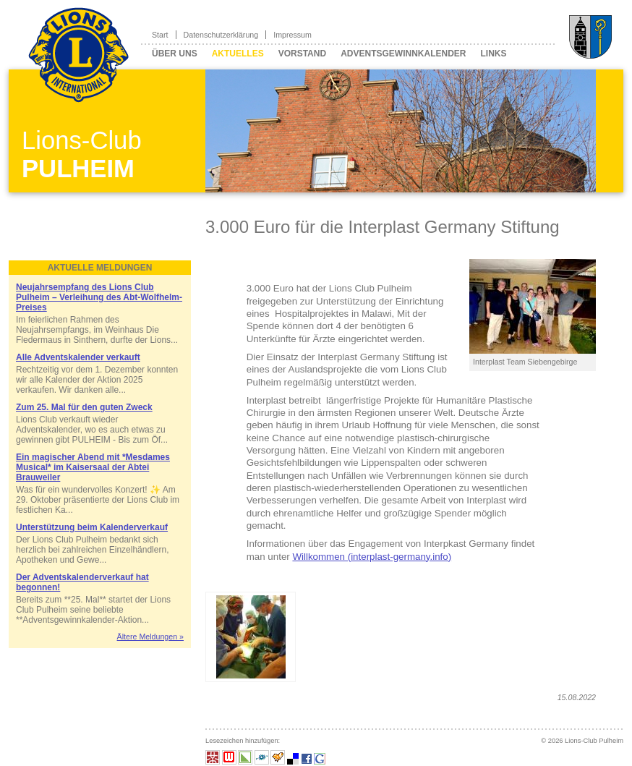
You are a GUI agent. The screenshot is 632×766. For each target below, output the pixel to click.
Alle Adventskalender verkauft (78, 357)
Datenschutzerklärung (221, 34)
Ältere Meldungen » (150, 636)
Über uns (174, 53)
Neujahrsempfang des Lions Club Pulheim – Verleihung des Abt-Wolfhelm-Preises (99, 297)
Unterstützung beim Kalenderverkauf (92, 527)
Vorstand (302, 53)
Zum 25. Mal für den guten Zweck (84, 407)
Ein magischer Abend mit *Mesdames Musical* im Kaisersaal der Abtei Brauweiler (93, 467)
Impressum (292, 34)
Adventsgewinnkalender (403, 53)
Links (493, 53)
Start (160, 34)
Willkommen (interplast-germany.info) (371, 556)
